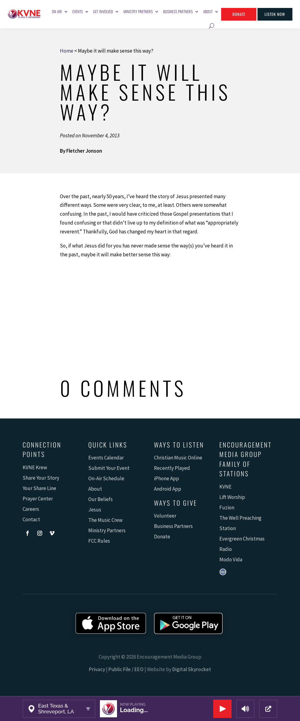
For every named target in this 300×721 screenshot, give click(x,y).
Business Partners (178, 11)
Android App (167, 488)
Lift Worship (232, 497)
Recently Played (172, 468)
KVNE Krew (35, 467)
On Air (57, 11)
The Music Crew (105, 520)
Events (77, 11)
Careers (31, 509)
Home (66, 50)
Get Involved (103, 11)
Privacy (97, 669)
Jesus (94, 509)
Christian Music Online (178, 457)
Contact (31, 519)
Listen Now (275, 14)
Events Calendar (106, 457)
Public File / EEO (126, 669)
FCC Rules (99, 540)
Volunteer (165, 515)
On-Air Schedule (106, 478)
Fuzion (226, 507)
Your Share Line (39, 488)
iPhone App (166, 478)
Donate (238, 14)
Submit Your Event (109, 468)
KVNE (225, 486)
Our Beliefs (100, 499)
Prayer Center (38, 498)
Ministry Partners (138, 11)
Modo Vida (230, 559)
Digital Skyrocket (191, 669)
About (208, 11)
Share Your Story (41, 477)
